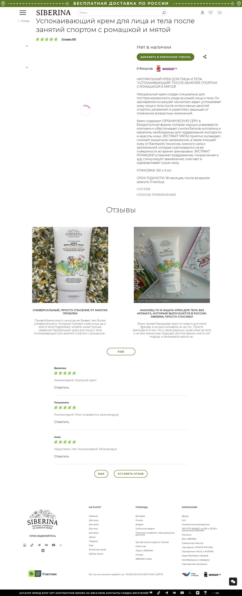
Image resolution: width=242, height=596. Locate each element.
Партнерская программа (194, 564)
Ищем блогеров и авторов (195, 556)
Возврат (140, 524)
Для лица (93, 520)
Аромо (92, 537)
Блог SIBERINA (189, 539)
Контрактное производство (195, 524)
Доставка (140, 516)
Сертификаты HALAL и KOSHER (197, 551)
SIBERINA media (144, 559)
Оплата (139, 520)
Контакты (186, 535)
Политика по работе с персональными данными (155, 534)
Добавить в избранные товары (165, 57)
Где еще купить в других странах (152, 542)
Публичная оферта (145, 528)
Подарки (93, 541)
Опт (184, 520)
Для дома (93, 533)
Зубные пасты (96, 554)
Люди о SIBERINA (144, 550)
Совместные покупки (192, 543)
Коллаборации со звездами (196, 560)
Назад (25, 21)
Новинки (93, 516)
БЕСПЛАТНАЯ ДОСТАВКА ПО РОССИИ (121, 3)
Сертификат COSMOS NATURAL (197, 547)
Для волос (94, 524)
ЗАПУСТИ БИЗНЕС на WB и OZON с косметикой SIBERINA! (199, 529)
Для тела (93, 528)
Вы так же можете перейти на (126, 574)
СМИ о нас (141, 546)
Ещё (91, 545)
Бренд (185, 516)
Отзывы (139, 555)
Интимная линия (97, 549)
